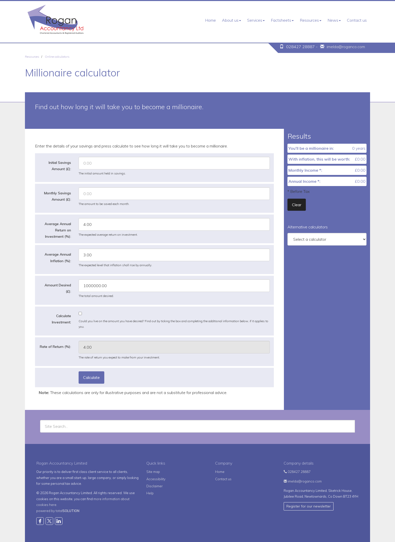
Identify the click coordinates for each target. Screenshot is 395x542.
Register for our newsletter (308, 506)
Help (150, 493)
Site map (153, 472)
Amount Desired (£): (58, 288)
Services (256, 20)
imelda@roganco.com (346, 46)
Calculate (91, 377)
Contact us (357, 20)
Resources (310, 20)
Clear (296, 204)
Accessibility (156, 479)
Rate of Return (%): (55, 346)
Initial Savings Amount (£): (60, 165)
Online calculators (57, 56)
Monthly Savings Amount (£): (57, 196)
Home (210, 20)
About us (231, 20)
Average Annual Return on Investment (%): (58, 230)
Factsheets (282, 20)
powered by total (57, 511)
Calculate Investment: (61, 319)
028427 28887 (297, 472)
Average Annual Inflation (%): (58, 257)
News (334, 20)
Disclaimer (154, 486)
